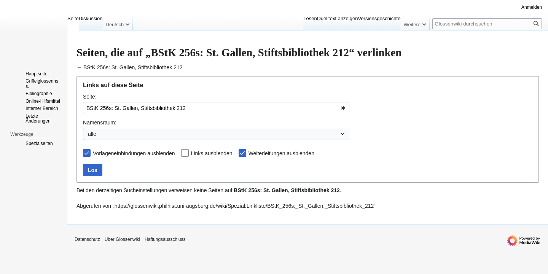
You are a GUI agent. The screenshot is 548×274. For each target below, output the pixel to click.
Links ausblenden (212, 153)
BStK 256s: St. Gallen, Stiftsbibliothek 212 (133, 67)
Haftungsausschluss (165, 239)
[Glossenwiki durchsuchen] (487, 23)
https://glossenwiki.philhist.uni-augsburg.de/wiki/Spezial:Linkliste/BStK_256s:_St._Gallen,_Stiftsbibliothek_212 (244, 206)
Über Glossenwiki (122, 239)
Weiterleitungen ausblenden (281, 153)
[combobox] (216, 108)
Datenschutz (87, 239)
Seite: (90, 97)
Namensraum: (99, 122)
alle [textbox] (92, 134)
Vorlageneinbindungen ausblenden (134, 153)
